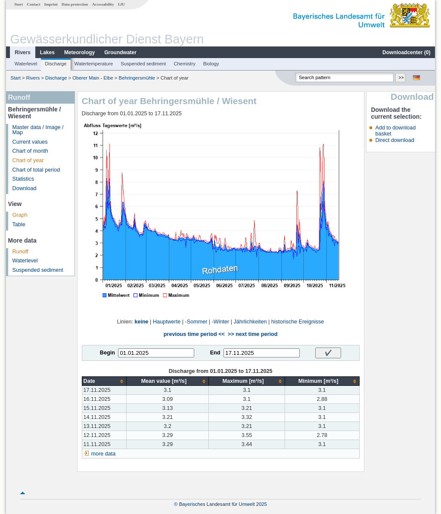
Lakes (47, 52)
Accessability (103, 4)
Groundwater (120, 52)
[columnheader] (104, 381)
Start (18, 4)
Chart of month (30, 151)
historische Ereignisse (297, 322)
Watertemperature (94, 63)
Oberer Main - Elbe (92, 77)
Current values (30, 142)
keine (141, 322)
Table (18, 225)
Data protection (75, 4)
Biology (211, 63)
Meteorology (79, 52)
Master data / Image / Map (38, 130)
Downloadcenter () (406, 52)
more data (103, 454)
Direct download (394, 140)
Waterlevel (26, 63)
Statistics (23, 179)
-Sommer (196, 322)
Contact (33, 4)
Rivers (23, 52)
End (215, 353)
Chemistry (184, 63)
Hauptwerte (166, 322)
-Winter (221, 322)
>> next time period (252, 334)
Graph (20, 215)
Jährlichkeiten (250, 322)
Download (24, 188)
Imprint (51, 4)
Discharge (55, 63)
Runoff (20, 252)
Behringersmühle (136, 77)
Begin (107, 353)
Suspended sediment (143, 63)
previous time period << (194, 334)
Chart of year (28, 160)
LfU (121, 4)
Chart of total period (36, 170)
